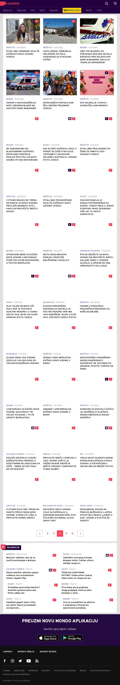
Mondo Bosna (48, 652)
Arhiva (83, 670)
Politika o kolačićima (65, 670)
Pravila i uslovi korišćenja (16, 674)
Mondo (8, 652)
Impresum (33, 670)
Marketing (19, 670)
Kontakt (46, 670)
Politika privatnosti (100, 670)
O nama (6, 670)
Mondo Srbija (26, 652)
